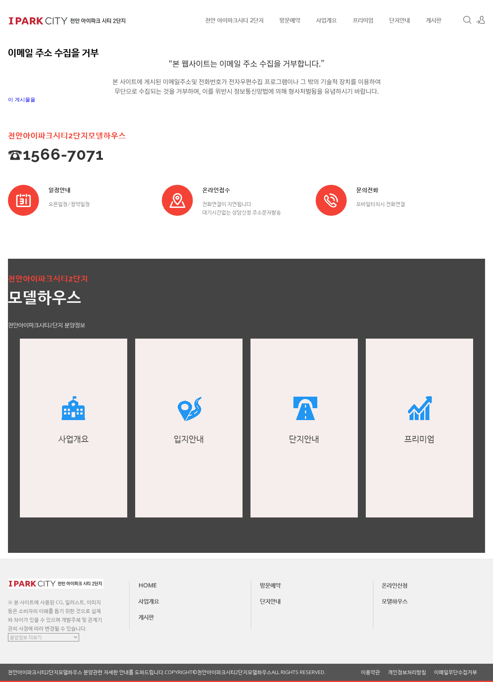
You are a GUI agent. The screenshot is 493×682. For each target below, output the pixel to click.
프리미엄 (363, 20)
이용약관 (370, 672)
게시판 (433, 20)
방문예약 (289, 20)
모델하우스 (395, 601)
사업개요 (326, 20)
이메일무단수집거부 (455, 672)
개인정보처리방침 (407, 672)
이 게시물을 (21, 100)
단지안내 (399, 20)
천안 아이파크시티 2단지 (234, 20)
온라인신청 (395, 585)
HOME (147, 585)
